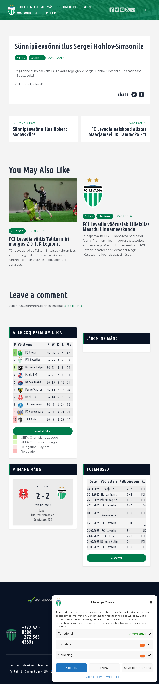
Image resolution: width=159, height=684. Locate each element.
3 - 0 (129, 523)
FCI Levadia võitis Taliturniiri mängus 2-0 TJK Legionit (39, 241)
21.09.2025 (93, 541)
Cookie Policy (94, 676)
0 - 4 (129, 494)
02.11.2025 (93, 494)
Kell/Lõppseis (129, 481)
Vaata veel (116, 558)
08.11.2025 (42, 486)
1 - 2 (129, 505)
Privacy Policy (112, 676)
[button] (151, 602)
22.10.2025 (93, 505)
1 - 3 (129, 500)
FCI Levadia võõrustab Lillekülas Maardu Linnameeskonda (116, 227)
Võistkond (25, 344)
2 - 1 (129, 541)
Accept (71, 668)
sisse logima (73, 306)
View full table (42, 431)
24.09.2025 (93, 536)
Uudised (37, 58)
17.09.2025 (93, 547)
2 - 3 (129, 536)
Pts (68, 344)
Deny (104, 668)
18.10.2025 (93, 513)
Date (93, 481)
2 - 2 (129, 489)
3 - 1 (129, 530)
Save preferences (137, 668)
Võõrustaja (109, 481)
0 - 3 (129, 513)
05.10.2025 (93, 523)
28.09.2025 (93, 530)
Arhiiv (21, 58)
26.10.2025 (93, 500)
